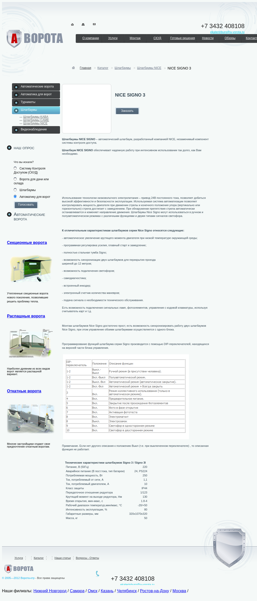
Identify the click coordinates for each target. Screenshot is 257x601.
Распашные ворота (26, 316)
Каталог (103, 68)
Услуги (113, 38)
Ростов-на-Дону (154, 591)
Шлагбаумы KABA (35, 117)
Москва (179, 591)
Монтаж (135, 38)
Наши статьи (62, 557)
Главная (85, 68)
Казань (107, 591)
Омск (92, 591)
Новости (208, 38)
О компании (90, 38)
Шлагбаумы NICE (35, 123)
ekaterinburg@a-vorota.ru (137, 584)
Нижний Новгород (50, 591)
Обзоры (229, 38)
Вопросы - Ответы (87, 557)
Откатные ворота (24, 391)
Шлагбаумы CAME (36, 120)
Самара (77, 591)
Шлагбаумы (122, 68)
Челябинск (127, 591)
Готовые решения (182, 38)
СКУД (157, 38)
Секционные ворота (27, 242)
